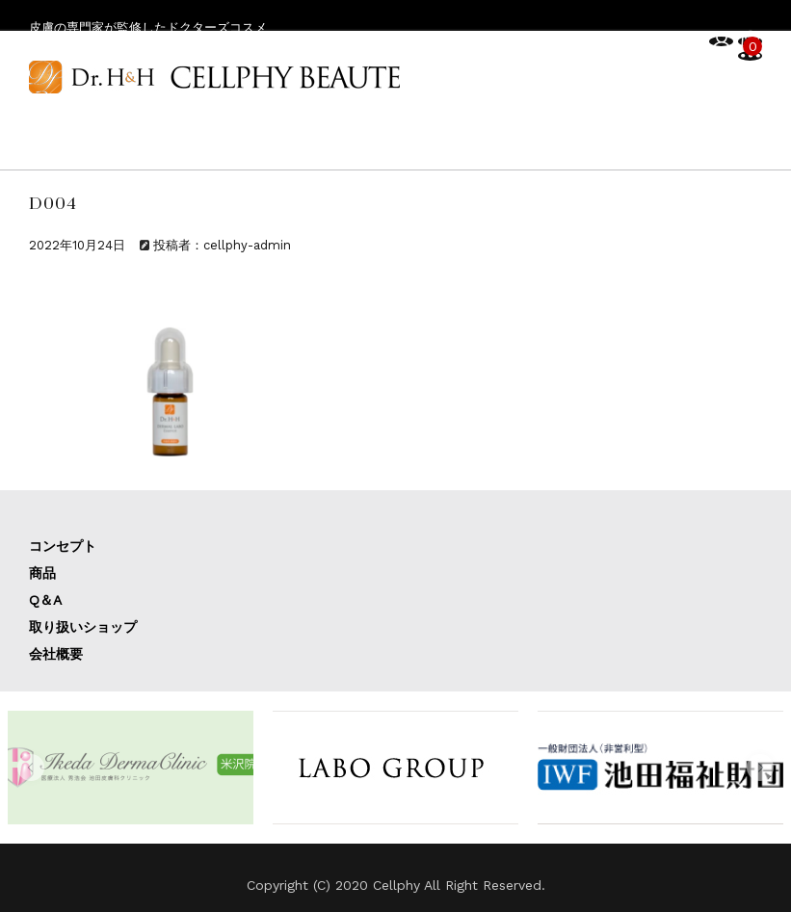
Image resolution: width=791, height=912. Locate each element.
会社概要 (56, 654)
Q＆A (45, 600)
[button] (30, 767)
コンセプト (62, 546)
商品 (42, 573)
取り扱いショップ (83, 627)
